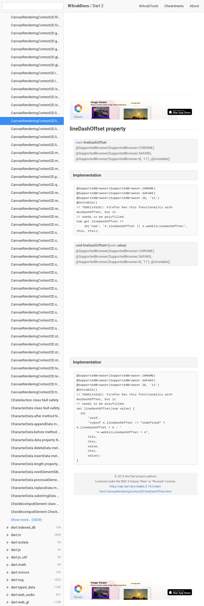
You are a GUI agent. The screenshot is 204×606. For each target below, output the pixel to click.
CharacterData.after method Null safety (37, 416)
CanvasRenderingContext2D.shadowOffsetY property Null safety (37, 328)
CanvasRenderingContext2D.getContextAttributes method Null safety (37, 33)
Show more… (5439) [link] (26, 520)
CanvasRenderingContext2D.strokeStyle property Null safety (37, 352)
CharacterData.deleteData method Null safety (37, 448)
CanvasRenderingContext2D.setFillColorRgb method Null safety (37, 264)
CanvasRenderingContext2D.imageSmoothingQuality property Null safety (37, 81)
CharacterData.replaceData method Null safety (37, 488)
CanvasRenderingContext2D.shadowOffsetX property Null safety (37, 320)
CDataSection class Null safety (34, 400)
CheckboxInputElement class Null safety (37, 504)
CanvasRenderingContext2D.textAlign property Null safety (37, 368)
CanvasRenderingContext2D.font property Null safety (37, 25)
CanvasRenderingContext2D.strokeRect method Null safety (37, 344)
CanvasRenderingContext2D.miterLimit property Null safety (37, 161)
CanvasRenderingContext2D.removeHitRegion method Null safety (37, 201)
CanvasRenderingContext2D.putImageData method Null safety (37, 177)
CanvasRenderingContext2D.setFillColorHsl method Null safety (37, 256)
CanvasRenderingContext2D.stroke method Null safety (37, 336)
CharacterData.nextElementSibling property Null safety (37, 472)
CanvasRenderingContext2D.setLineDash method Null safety (37, 272)
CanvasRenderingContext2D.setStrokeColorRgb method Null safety (37, 288)
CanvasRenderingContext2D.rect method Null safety (37, 193)
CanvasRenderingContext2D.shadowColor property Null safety (37, 312)
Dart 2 (98, 5)
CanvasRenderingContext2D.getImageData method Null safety (37, 41)
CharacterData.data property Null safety (37, 440)
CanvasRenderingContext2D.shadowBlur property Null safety (37, 304)
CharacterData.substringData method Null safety (37, 496)
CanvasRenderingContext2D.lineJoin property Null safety (37, 129)
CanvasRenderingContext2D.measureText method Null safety (37, 153)
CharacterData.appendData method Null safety (37, 424)
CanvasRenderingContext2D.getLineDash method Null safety (37, 49)
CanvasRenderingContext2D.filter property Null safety (37, 17)
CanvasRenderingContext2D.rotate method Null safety (37, 225)
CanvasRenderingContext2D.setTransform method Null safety (37, 296)
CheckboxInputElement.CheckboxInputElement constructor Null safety (37, 512)
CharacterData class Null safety (35, 408)
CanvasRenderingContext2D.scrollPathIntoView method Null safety (37, 248)
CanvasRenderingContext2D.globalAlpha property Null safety (37, 57)
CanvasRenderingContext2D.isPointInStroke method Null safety (37, 105)
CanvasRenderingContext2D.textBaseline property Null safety (37, 376)
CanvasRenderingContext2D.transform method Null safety (37, 384)
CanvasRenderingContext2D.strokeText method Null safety (37, 360)
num (79, 142)
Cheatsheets (174, 6)
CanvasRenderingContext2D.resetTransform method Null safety (37, 209)
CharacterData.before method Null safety (37, 432)
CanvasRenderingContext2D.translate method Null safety (37, 392)
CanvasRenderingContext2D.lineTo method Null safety (37, 137)
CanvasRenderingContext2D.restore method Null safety (37, 217)
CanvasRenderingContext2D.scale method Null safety (37, 241)
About (194, 6)
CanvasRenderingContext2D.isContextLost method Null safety (37, 89)
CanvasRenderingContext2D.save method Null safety (37, 233)
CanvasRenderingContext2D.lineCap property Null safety (37, 113)
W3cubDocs (78, 5)
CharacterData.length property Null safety (37, 464)
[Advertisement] (134, 58)
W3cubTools (149, 6)
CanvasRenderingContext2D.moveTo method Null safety (37, 169)
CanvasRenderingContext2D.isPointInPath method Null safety (37, 97)
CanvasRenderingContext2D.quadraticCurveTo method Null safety (37, 185)
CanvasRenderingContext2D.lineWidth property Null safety (37, 145)
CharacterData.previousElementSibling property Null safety (37, 480)
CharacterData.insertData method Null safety (37, 456)
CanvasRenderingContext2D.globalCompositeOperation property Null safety (37, 65)
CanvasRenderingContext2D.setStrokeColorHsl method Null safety (37, 280)
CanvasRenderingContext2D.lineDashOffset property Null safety (37, 121)
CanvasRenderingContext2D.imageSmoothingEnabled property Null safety (37, 73)
